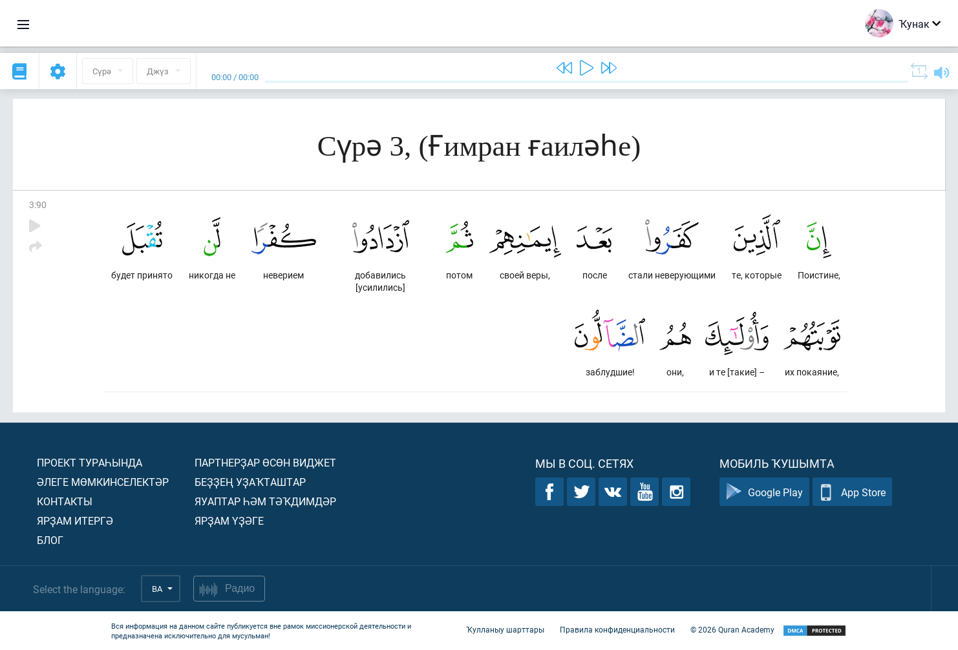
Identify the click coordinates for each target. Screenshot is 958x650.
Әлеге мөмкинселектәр (103, 481)
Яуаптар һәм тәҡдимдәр (265, 501)
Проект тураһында (89, 462)
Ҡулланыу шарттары (505, 629)
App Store (852, 492)
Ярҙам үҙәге (229, 520)
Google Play (764, 492)
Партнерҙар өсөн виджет (265, 462)
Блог (50, 540)
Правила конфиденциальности (617, 629)
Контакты (64, 501)
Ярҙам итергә (75, 520)
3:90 (38, 204)
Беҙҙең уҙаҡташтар (250, 481)
